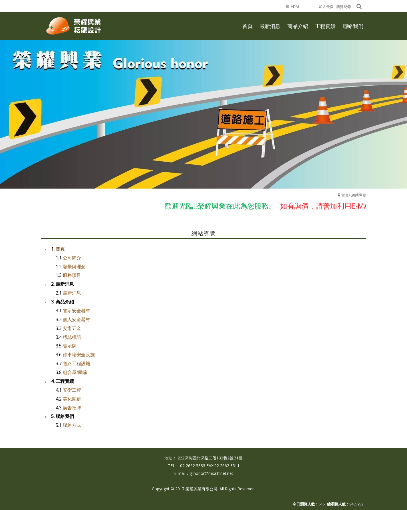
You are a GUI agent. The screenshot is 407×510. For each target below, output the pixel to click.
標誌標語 (72, 337)
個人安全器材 (76, 319)
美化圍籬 (72, 399)
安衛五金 (72, 328)
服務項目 (72, 275)
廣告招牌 (72, 408)
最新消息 (72, 293)
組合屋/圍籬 (75, 372)
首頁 (345, 195)
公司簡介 (72, 258)
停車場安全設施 (79, 354)
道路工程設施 (76, 363)
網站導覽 (358, 195)
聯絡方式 (72, 425)
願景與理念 (74, 266)
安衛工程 (72, 390)
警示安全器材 (76, 310)
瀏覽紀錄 (343, 6)
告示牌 (69, 346)
